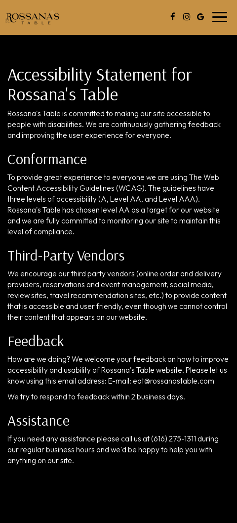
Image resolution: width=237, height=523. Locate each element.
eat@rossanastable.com (173, 381)
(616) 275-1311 (173, 438)
